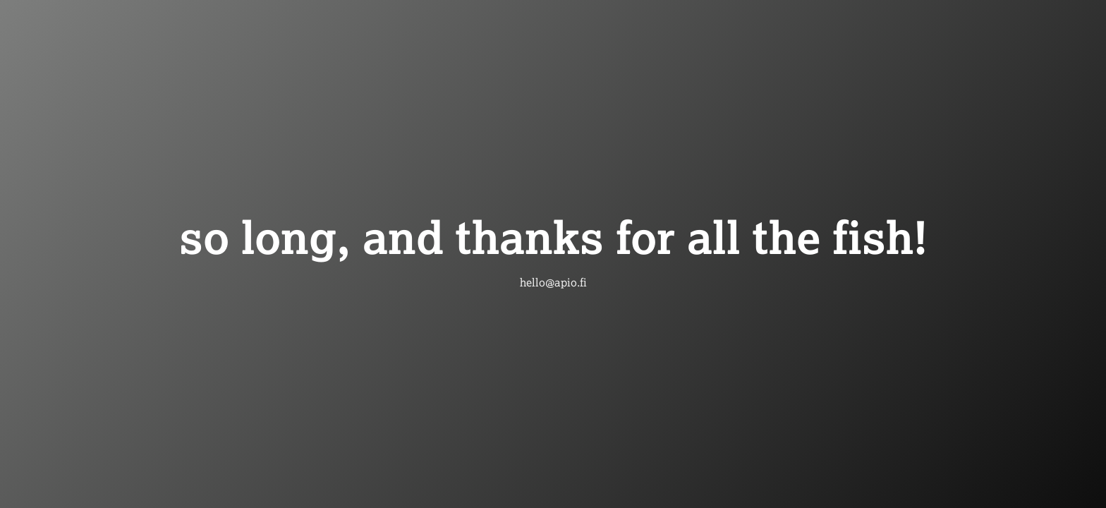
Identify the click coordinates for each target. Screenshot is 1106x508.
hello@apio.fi (553, 282)
